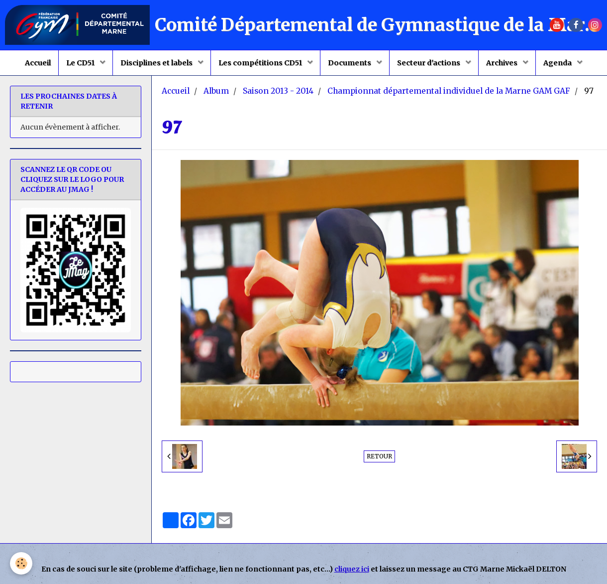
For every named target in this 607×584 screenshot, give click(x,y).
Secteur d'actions (429, 62)
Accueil (38, 62)
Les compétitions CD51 (261, 62)
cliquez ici (351, 569)
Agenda (558, 62)
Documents (350, 62)
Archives (502, 62)
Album (216, 91)
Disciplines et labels (157, 62)
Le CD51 (81, 62)
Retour (379, 456)
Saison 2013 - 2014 (278, 91)
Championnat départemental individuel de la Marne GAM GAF (448, 91)
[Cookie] (21, 563)
